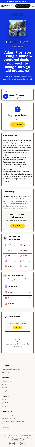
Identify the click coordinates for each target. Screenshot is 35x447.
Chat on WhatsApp (7, 415)
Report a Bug (5, 427)
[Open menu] (33, 6)
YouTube (4, 406)
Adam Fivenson (18, 46)
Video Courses (5, 372)
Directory (4, 387)
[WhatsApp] (25, 443)
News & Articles (6, 381)
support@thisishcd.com (8, 418)
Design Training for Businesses (10, 369)
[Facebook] (10, 443)
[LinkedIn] (17, 443)
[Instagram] (14, 443)
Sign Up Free (17, 124)
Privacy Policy (5, 391)
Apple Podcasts (6, 403)
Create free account (22, 6)
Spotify (3, 399)
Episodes (4, 384)
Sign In (17, 327)
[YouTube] (21, 443)
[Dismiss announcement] (33, 1)
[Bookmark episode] (6, 41)
